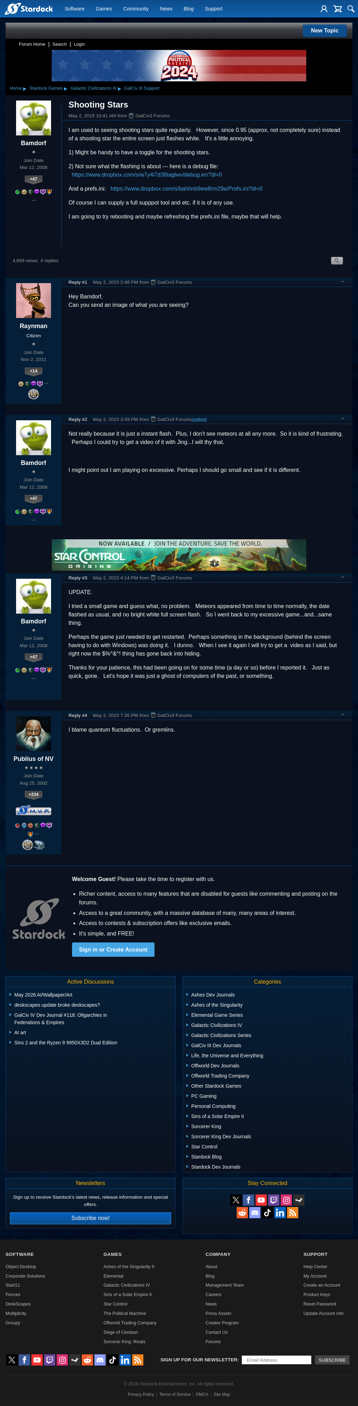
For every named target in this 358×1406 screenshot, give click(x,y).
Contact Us (217, 1332)
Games (104, 9)
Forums (213, 1341)
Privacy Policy (141, 1394)
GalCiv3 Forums (149, 116)
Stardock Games (46, 88)
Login (79, 44)
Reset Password (319, 1304)
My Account (315, 1276)
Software (75, 9)
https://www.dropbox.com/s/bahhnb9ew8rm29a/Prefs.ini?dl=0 (186, 189)
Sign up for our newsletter (198, 1359)
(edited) (199, 419)
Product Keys (316, 1294)
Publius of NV (33, 758)
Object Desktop (21, 1266)
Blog (189, 9)
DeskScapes (18, 1304)
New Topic (325, 31)
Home (16, 88)
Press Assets (218, 1313)
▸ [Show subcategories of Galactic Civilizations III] (119, 88)
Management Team (225, 1285)
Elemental (113, 1276)
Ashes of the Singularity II (128, 1266)
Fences (13, 1294)
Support (213, 9)
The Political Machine (124, 1313)
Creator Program (222, 1322)
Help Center (315, 1266)
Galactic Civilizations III (93, 88)
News (166, 9)
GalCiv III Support (141, 88)
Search (59, 44)
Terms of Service (175, 1394)
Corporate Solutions (25, 1276)
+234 (34, 794)
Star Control (115, 1304)
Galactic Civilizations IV (126, 1285)
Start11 (13, 1285)
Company (218, 1254)
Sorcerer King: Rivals (124, 1341)
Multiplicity (16, 1313)
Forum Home (32, 44)
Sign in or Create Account (113, 950)
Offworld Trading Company (130, 1322)
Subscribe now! (90, 1218)
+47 (33, 179)
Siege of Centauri (120, 1332)
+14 (33, 370)
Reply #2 (78, 419)
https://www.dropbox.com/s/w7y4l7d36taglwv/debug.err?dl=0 (147, 175)
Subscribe (332, 1360)
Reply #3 (78, 577)
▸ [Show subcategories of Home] (25, 88)
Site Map (222, 1394)
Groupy (13, 1322)
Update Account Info (323, 1313)
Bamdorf (33, 143)
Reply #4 (78, 715)
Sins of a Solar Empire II (127, 1294)
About (211, 1266)
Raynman (33, 326)
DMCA (202, 1394)
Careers (214, 1294)
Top (343, 282)
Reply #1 (78, 282)
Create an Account (321, 1285)
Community (136, 9)
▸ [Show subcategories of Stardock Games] (65, 88)
